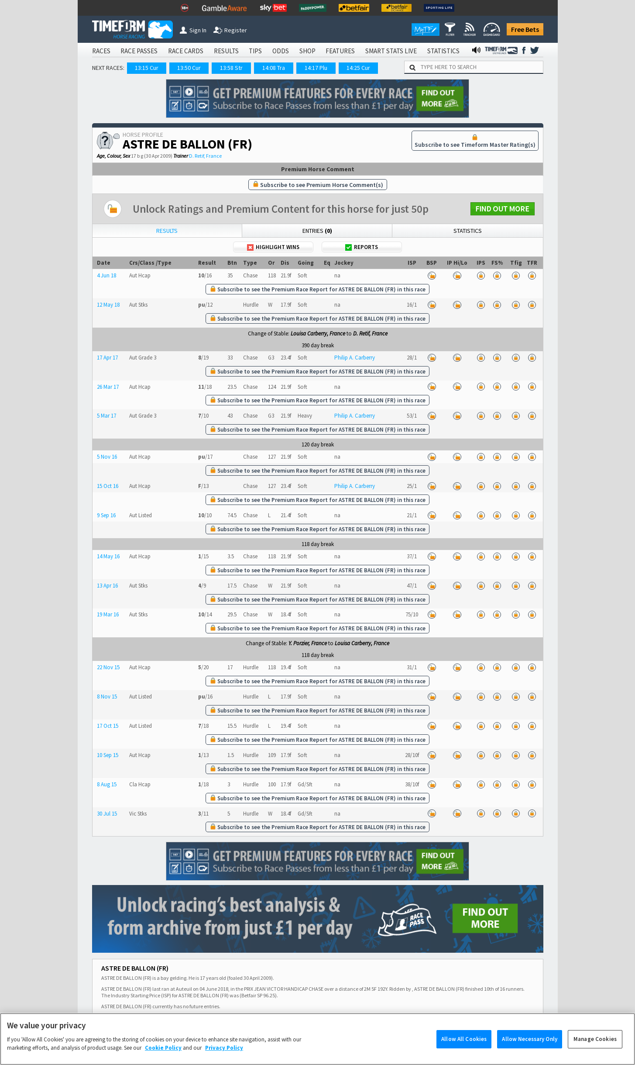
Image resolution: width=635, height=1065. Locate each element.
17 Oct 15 (107, 726)
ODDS (280, 51)
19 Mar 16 (108, 614)
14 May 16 (108, 556)
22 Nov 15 (108, 667)
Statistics (467, 231)
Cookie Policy (163, 1059)
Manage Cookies (595, 1050)
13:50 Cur (189, 68)
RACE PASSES (139, 51)
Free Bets (525, 29)
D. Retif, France (205, 155)
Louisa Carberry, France (318, 333)
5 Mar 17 (106, 415)
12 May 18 (108, 304)
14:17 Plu (316, 68)
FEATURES (340, 51)
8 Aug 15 (107, 784)
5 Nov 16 (107, 456)
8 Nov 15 (107, 696)
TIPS (255, 51)
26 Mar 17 (108, 387)
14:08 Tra (273, 68)
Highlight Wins (273, 247)
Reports (361, 247)
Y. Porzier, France (307, 643)
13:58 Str (231, 68)
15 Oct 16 (107, 486)
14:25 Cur (358, 68)
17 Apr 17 (107, 357)
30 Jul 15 (107, 813)
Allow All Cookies (464, 1050)
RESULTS (226, 51)
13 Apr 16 (107, 585)
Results (167, 231)
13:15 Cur (146, 68)
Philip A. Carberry (354, 357)
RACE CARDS (185, 51)
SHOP (307, 51)
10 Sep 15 (107, 755)
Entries (317, 231)
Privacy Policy (224, 1059)
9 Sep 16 (106, 515)
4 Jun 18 (106, 275)
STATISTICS (443, 51)
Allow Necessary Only (529, 1050)
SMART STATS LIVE (391, 51)
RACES (101, 51)
